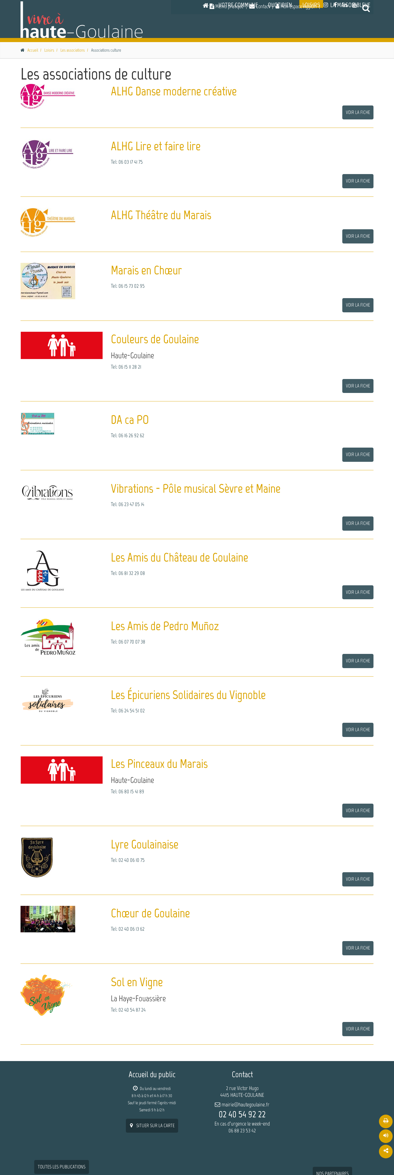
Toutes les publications (61, 1083)
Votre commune (238, 34)
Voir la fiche (358, 111)
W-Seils (57, 1161)
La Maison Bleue (350, 34)
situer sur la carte (152, 1125)
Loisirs (311, 34)
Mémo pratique (227, 6)
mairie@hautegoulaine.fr (246, 1103)
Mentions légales (335, 1160)
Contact (259, 6)
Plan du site (303, 1160)
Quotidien (280, 34)
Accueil (32, 49)
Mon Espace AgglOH (296, 6)
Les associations (72, 49)
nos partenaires (332, 1089)
